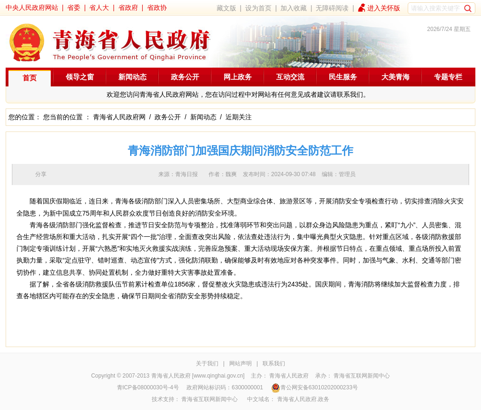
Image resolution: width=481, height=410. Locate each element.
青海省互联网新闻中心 (362, 375)
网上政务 (238, 77)
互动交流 (290, 77)
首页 (30, 78)
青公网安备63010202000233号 (314, 387)
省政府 (128, 7)
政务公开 (185, 77)
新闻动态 (132, 77)
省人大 (99, 7)
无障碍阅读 (332, 8)
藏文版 (226, 8)
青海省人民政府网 (119, 117)
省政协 (157, 7)
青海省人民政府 (289, 375)
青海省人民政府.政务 (303, 399)
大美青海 (395, 77)
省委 (73, 7)
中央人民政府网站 (32, 7)
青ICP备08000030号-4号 (148, 387)
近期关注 (238, 117)
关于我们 (207, 363)
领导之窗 (80, 77)
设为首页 (258, 8)
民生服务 (343, 77)
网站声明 (240, 363)
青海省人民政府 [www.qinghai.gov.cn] (198, 375)
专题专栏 (448, 77)
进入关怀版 (383, 8)
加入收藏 (293, 8)
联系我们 (274, 363)
